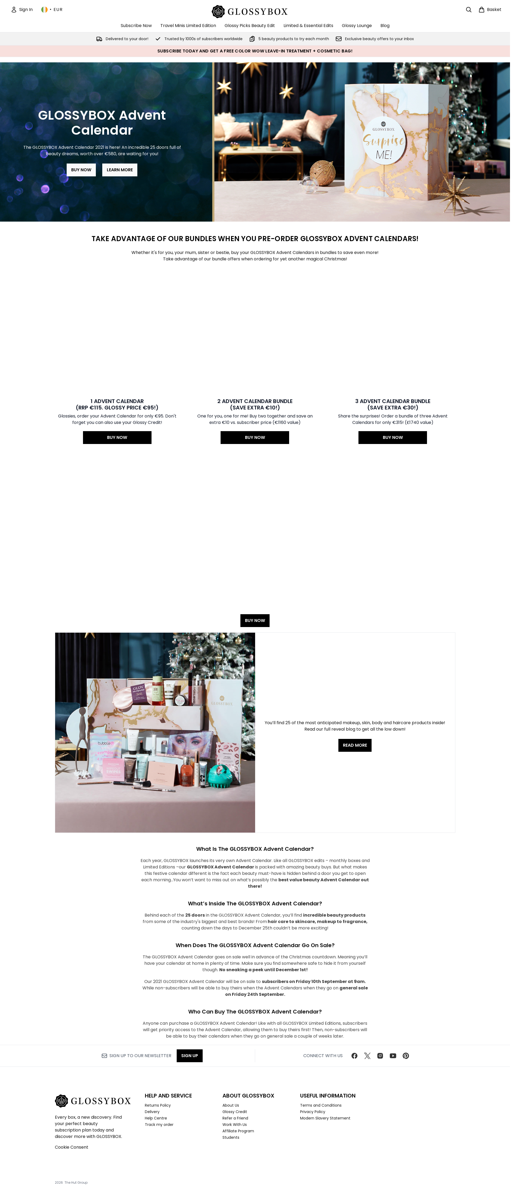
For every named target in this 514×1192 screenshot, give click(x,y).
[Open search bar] (469, 9)
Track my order (159, 1123)
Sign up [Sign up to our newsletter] (189, 1054)
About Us (230, 1104)
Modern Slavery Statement (325, 1116)
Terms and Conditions (321, 1104)
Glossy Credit (234, 1110)
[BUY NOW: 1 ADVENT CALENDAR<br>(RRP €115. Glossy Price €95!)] (117, 296)
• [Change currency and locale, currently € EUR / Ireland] (52, 9)
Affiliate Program (238, 1129)
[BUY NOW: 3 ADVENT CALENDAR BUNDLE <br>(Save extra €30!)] (392, 296)
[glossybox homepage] (254, 10)
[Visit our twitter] (367, 1054)
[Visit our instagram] (380, 1054)
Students (230, 1136)
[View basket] (489, 9)
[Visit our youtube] (393, 1054)
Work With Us (234, 1123)
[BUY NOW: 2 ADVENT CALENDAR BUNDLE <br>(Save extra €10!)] (255, 296)
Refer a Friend (235, 1116)
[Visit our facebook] (354, 1054)
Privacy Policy (312, 1110)
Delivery (152, 1110)
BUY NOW (81, 170)
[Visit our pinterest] (405, 1054)
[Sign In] (22, 9)
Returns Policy (158, 1104)
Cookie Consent (71, 1146)
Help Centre (156, 1116)
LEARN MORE (120, 170)
